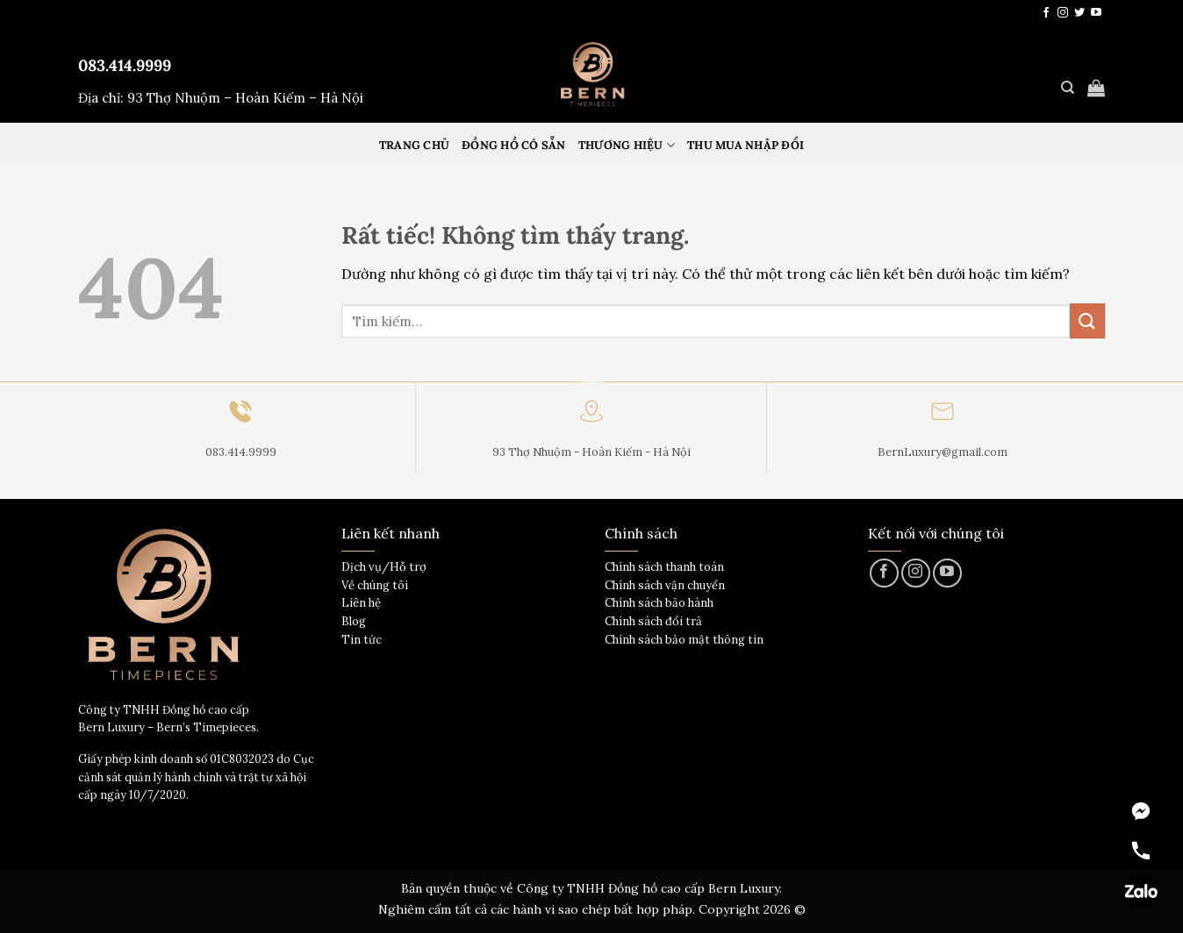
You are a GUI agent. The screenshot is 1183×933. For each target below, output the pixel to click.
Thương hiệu (626, 145)
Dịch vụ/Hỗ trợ (384, 566)
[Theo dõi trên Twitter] (1079, 13)
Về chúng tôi (374, 585)
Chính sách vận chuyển (665, 585)
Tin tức (361, 639)
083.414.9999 (124, 65)
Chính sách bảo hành (659, 602)
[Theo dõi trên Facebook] (1046, 13)
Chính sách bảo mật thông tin (684, 639)
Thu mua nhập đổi (745, 145)
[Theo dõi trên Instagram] (1063, 13)
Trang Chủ (414, 145)
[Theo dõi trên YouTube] (1096, 13)
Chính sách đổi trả (653, 621)
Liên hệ (361, 602)
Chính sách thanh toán (664, 566)
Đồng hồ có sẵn (514, 145)
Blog (353, 621)
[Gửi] (1087, 320)
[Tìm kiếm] (1067, 87)
